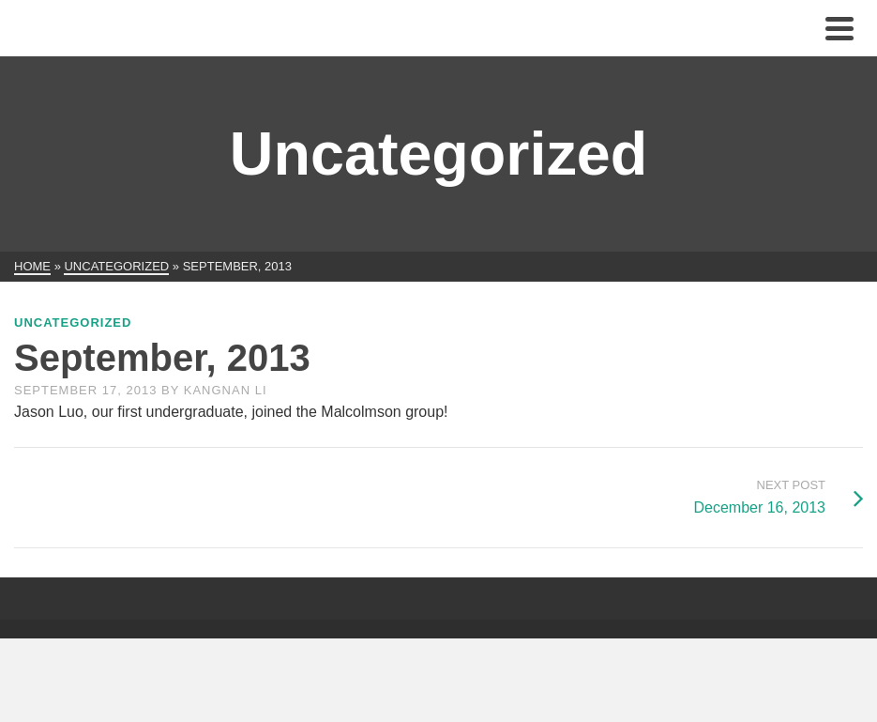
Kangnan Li (225, 390)
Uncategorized (72, 322)
